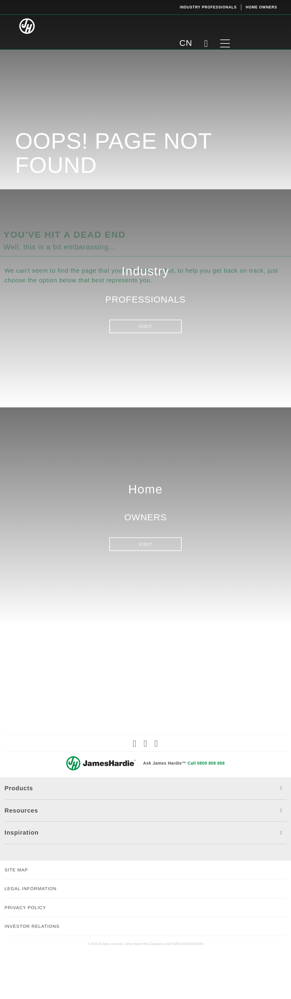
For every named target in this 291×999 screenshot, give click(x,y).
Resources (145, 857)
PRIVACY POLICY (25, 953)
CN (231, 25)
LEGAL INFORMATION (31, 935)
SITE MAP (16, 916)
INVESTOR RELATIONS (32, 972)
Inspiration (145, 879)
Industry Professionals (208, 7)
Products (145, 835)
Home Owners (261, 7)
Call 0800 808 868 (206, 809)
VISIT (145, 326)
